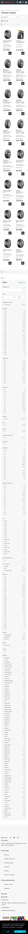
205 (5, 325)
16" (5, 398)
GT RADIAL (7, 715)
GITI (5, 701)
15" (5, 396)
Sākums (3, 10)
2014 (5, 525)
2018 (5, 531)
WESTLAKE (7, 813)
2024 (5, 549)
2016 (5, 527)
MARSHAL (7, 749)
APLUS (6, 660)
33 (5, 454)
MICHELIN (7, 759)
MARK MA (7, 747)
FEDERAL (6, 691)
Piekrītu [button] (20, 931)
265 (5, 340)
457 (5, 628)
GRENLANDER (8, 711)
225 (5, 329)
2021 (5, 537)
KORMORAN (7, 730)
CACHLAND (7, 668)
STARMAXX (7, 796)
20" (5, 406)
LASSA (6, 734)
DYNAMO (6, 686)
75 (5, 381)
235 (5, 331)
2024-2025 (7, 551)
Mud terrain (7, 645)
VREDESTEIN (7, 809)
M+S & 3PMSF (8, 570)
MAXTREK (7, 753)
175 (5, 319)
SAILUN (6, 792)
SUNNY (6, 798)
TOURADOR (7, 800)
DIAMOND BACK (8, 680)
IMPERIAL (6, 724)
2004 (5, 520)
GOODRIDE (7, 703)
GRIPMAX (6, 713)
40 (5, 365)
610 (5, 375)
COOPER (6, 676)
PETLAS (6, 771)
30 (5, 360)
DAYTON (6, 678)
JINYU (6, 726)
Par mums (6, 855)
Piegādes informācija (9, 858)
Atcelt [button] (25, 921)
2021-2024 (7, 539)
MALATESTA (7, 744)
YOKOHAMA (7, 815)
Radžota (6, 639)
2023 (5, 545)
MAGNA (6, 742)
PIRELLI (6, 773)
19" (5, 404)
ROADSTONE (7, 782)
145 (5, 313)
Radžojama (7, 637)
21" (5, 408)
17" (5, 400)
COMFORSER (7, 672)
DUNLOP (6, 684)
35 (5, 362)
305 (5, 348)
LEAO (5, 736)
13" (5, 391)
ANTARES (6, 658)
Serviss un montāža (9, 874)
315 (5, 350)
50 (5, 369)
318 (5, 352)
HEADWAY (7, 720)
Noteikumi (6, 866)
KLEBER (6, 728)
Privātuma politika (8, 862)
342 (5, 626)
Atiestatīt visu (21, 282)
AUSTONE (7, 662)
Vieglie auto (9, 10)
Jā (5, 425)
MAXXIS (6, 755)
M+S (5, 568)
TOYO (5, 802)
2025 (5, 554)
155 (5, 315)
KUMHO (6, 732)
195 (5, 323)
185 (5, 321)
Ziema (5, 418)
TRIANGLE (7, 807)
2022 (5, 541)
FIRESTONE (7, 695)
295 (5, 346)
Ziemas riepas (16, 10)
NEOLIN (6, 763)
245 (5, 335)
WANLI (6, 811)
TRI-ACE (6, 804)
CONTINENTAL (8, 674)
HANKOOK (7, 718)
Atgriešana (7, 888)
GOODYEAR (7, 705)
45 (5, 367)
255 (5, 338)
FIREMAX (6, 693)
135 (5, 311)
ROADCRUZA (7, 778)
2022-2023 (7, 543)
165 (5, 317)
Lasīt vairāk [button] (19, 927)
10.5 (5, 450)
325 (5, 354)
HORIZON (6, 722)
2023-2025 (7, 547)
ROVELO (6, 790)
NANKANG (7, 761)
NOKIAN (6, 767)
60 (5, 373)
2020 (5, 535)
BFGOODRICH (8, 664)
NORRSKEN (7, 769)
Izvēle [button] (7, 931)
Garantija (6, 870)
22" (5, 410)
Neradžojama (7, 635)
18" (5, 402)
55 (5, 371)
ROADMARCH (7, 780)
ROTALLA (6, 788)
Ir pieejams (7, 304)
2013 (5, 522)
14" (5, 394)
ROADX (6, 784)
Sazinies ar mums (8, 884)
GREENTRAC (7, 709)
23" (5, 412)
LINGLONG (7, 740)
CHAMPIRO (7, 670)
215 (5, 327)
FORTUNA (7, 697)
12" (5, 389)
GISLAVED (7, 699)
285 (5, 344)
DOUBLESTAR (8, 682)
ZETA (5, 817)
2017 (5, 529)
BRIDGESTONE (8, 666)
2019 (5, 533)
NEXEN (6, 765)
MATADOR (7, 751)
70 (5, 379)
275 (5, 342)
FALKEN (6, 689)
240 (5, 333)
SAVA (5, 794)
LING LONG (7, 738)
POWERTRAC (7, 775)
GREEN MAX (7, 707)
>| (17, 24)
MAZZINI (6, 757)
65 (5, 377)
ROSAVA (6, 786)
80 (5, 383)
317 (5, 620)
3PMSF (6, 566)
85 (5, 479)
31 (5, 616)
